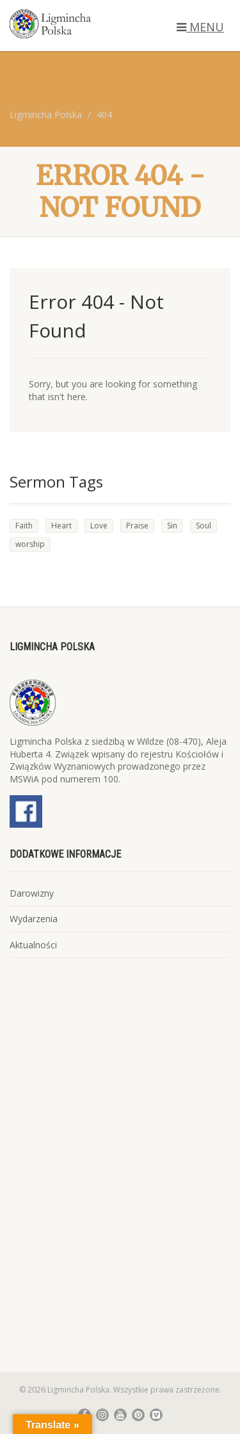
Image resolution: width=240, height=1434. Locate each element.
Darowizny (32, 893)
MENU (200, 26)
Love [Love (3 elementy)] (99, 525)
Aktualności (33, 945)
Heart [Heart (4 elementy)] (61, 525)
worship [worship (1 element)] (30, 544)
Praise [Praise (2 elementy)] (137, 525)
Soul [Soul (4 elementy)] (203, 525)
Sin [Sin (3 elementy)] (172, 525)
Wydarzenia (34, 919)
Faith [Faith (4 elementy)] (24, 525)
